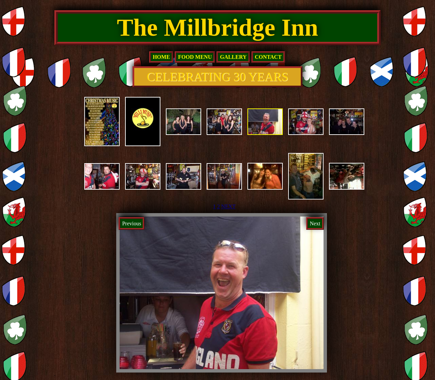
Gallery (233, 57)
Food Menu (195, 57)
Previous (131, 223)
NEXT (228, 206)
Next (315, 223)
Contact (268, 57)
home (161, 57)
